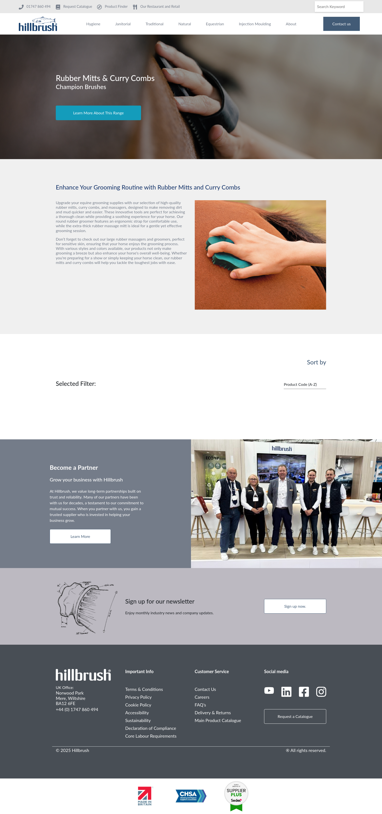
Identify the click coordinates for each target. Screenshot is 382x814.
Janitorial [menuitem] (123, 23)
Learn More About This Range (98, 112)
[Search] (339, 6)
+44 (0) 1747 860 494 (77, 709)
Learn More (80, 536)
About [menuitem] (291, 23)
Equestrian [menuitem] (215, 23)
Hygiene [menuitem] (93, 23)
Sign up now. (295, 606)
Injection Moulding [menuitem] (255, 23)
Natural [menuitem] (184, 23)
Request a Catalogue (295, 716)
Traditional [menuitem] (154, 23)
